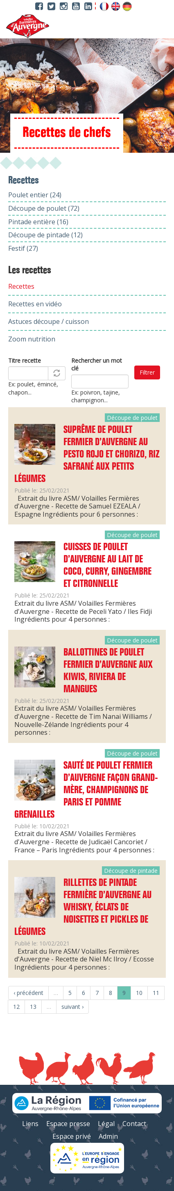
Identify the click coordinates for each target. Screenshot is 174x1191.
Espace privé (71, 1136)
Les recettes (29, 270)
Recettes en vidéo (35, 303)
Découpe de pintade (131, 870)
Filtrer (147, 372)
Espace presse (68, 1123)
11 (156, 993)
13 (33, 1006)
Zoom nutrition (31, 339)
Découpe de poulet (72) (43, 208)
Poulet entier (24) (34, 194)
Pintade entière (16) (38, 221)
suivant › (72, 1006)
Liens (30, 1123)
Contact (134, 1123)
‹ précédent (28, 993)
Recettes (21, 286)
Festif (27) (23, 248)
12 (16, 1006)
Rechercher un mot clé (96, 364)
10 (139, 993)
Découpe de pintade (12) (45, 234)
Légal (106, 1123)
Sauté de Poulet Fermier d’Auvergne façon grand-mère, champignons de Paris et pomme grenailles (86, 790)
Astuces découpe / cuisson (48, 321)
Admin (108, 1136)
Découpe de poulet (132, 418)
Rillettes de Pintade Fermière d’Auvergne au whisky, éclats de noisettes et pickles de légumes (82, 908)
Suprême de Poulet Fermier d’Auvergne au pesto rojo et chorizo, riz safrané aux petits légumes (87, 455)
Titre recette (24, 360)
